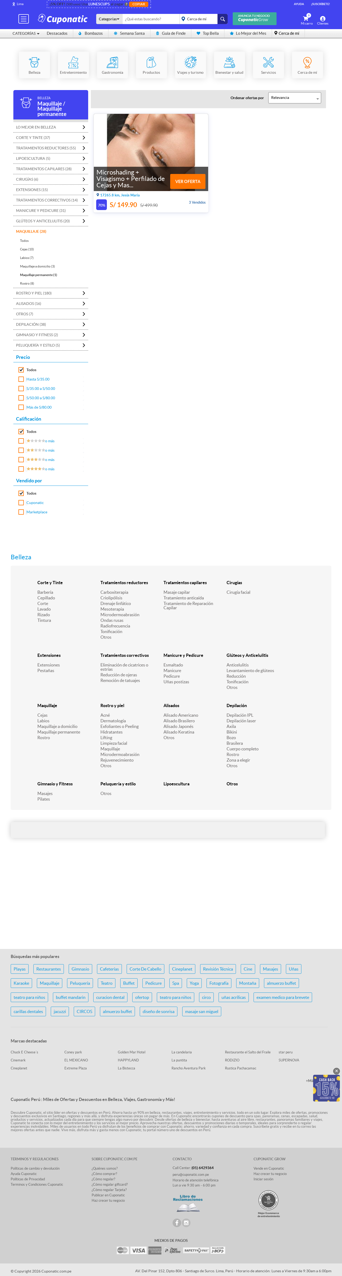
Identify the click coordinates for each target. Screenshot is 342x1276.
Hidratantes (111, 732)
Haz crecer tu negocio (108, 1201)
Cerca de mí (289, 33)
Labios (43, 720)
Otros (105, 637)
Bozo (231, 737)
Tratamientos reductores (124, 582)
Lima (20, 4)
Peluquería (80, 983)
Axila (231, 726)
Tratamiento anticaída (184, 597)
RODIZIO (232, 1060)
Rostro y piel (112, 705)
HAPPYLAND (128, 1060)
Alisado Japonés (178, 726)
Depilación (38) (31, 324)
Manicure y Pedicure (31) (41, 210)
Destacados (57, 33)
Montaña (247, 983)
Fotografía (218, 983)
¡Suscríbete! (320, 4)
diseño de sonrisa (158, 1011)
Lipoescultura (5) (33, 158)
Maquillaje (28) (31, 231)
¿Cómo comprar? (104, 1174)
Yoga (194, 983)
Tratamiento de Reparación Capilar (188, 605)
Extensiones (49, 655)
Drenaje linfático (115, 603)
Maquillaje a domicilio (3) (37, 266)
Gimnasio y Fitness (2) (37, 335)
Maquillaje (47, 705)
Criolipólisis (111, 597)
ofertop (142, 997)
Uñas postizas (176, 681)
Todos (24, 240)
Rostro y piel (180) (34, 293)
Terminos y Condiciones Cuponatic (37, 1184)
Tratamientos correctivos (124, 655)
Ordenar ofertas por (247, 98)
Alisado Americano (181, 715)
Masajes (45, 793)
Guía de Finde (171, 33)
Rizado (43, 614)
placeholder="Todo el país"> (203, 19)
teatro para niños (29, 997)
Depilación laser (241, 720)
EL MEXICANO (76, 1060)
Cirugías (234, 582)
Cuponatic (35, 503)
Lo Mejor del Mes (248, 33)
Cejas (42, 715)
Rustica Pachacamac (240, 1068)
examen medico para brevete (282, 997)
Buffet (129, 983)
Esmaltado (173, 664)
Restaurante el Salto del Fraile (248, 1052)
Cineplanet (182, 969)
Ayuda (299, 4)
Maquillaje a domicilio (57, 726)
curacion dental (110, 997)
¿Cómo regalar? (103, 1179)
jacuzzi (60, 1011)
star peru (286, 1052)
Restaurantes (48, 969)
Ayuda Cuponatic (24, 1174)
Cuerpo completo (243, 748)
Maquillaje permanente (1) (38, 275)
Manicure (172, 670)
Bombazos (91, 33)
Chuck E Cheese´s (24, 1052)
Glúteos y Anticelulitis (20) (43, 221)
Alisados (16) (28, 303)
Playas (20, 969)
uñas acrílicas (233, 997)
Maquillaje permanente (58, 732)
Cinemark (18, 1060)
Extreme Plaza (75, 1068)
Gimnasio (80, 969)
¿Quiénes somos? (105, 1168)
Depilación (237, 705)
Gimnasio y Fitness (55, 783)
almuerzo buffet (281, 983)
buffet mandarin (71, 997)
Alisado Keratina (179, 732)
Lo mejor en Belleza (36, 127)
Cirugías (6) (27, 179)
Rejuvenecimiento (117, 760)
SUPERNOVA (289, 1060)
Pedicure (172, 676)
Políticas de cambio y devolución (35, 1168)
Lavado (44, 609)
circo (206, 997)
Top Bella (208, 33)
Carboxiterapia (114, 592)
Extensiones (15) (32, 190)
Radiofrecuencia (115, 625)
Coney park (73, 1052)
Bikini (232, 732)
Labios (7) (27, 257)
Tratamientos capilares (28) (44, 169)
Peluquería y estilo (118, 783)
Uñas (293, 969)
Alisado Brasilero (179, 720)
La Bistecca (126, 1068)
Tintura (44, 620)
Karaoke (21, 983)
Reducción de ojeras (118, 674)
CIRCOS (84, 1011)
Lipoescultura (176, 783)
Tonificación (111, 631)
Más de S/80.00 (39, 407)
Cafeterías (109, 969)
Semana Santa (129, 33)
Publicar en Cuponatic (108, 1195)
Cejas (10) (27, 249)
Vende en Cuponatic (269, 1168)
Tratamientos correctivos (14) (47, 200)
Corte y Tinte (50, 582)
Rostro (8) (27, 283)
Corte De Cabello (145, 969)
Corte (42, 603)
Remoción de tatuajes (120, 680)
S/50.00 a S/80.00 (40, 398)
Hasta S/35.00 (37, 379)
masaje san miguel (201, 1011)
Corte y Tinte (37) (33, 137)
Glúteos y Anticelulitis (247, 655)
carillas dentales (28, 1011)
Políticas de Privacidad (28, 1179)
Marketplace (36, 512)
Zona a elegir (238, 760)
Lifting (106, 737)
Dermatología (113, 720)
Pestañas (45, 670)
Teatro (106, 983)
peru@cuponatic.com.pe (191, 1175)
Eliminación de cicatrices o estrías (124, 667)
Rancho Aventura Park (189, 1068)
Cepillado (46, 597)
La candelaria (182, 1052)
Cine (248, 969)
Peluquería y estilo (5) (38, 345)
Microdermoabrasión (119, 614)
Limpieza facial (113, 743)
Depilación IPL (240, 715)
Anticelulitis (238, 664)
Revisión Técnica (218, 969)
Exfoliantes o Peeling (119, 726)
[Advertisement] (171, 902)
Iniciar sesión (263, 1179)
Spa (175, 983)
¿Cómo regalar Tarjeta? (109, 1190)
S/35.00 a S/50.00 (40, 388)
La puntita (179, 1060)
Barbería (45, 592)
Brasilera (235, 743)
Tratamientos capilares (185, 582)
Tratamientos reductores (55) (46, 148)
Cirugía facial (238, 592)
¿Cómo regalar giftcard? (110, 1184)
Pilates (43, 799)
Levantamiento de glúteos (250, 670)
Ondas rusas (111, 620)
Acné (105, 715)
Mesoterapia (112, 609)
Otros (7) (24, 314)
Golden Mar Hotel (131, 1052)
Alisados (171, 705)
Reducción (236, 676)
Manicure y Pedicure (183, 655)
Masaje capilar (177, 592)
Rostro (43, 737)
